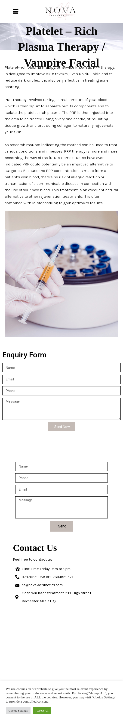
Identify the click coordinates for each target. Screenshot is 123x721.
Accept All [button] (42, 710)
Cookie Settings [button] (18, 710)
